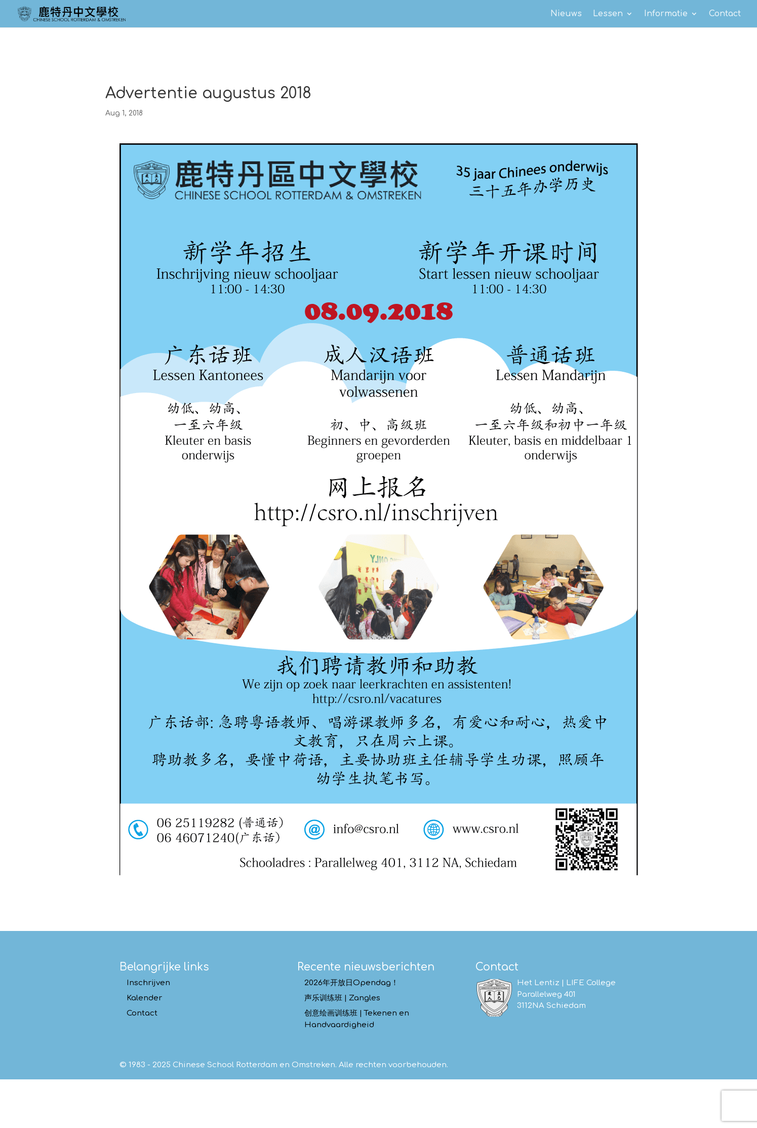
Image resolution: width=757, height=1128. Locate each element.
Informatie (666, 14)
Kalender (144, 998)
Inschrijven (148, 983)
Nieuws (566, 14)
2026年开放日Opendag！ (351, 983)
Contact (725, 14)
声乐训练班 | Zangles (342, 998)
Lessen (608, 14)
